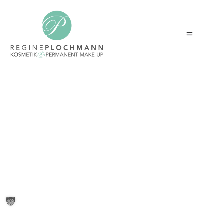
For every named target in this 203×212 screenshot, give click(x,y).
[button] (189, 34)
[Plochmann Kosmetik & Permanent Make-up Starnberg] (57, 34)
